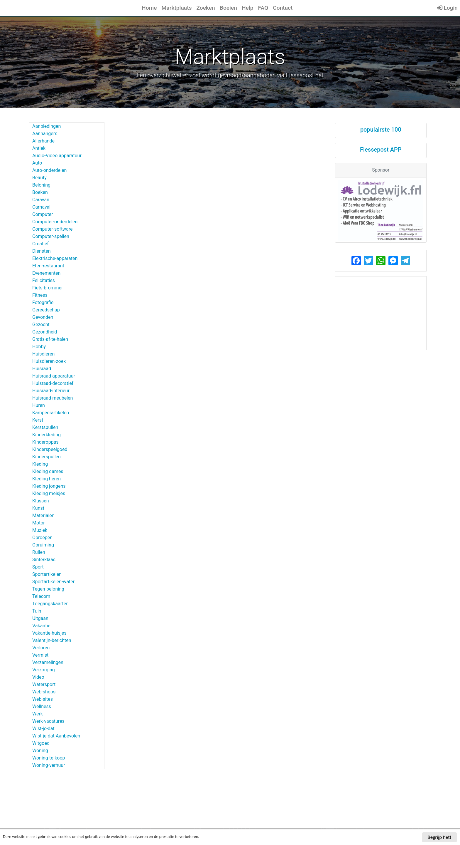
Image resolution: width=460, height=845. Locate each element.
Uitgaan (40, 618)
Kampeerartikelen (50, 412)
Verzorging (43, 670)
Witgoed (41, 743)
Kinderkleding (46, 434)
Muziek (39, 530)
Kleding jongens (48, 486)
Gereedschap (46, 310)
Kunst (38, 508)
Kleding (40, 464)
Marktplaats (177, 7)
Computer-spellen (50, 236)
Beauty (39, 177)
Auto (37, 163)
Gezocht (41, 324)
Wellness (41, 706)
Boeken (40, 192)
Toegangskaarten (50, 603)
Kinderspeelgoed (49, 449)
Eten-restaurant (48, 266)
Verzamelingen (47, 662)
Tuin (36, 611)
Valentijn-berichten (51, 640)
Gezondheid (44, 332)
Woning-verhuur (48, 765)
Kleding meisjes (48, 493)
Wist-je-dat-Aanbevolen (56, 736)
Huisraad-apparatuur (53, 376)
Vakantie (41, 625)
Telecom (41, 596)
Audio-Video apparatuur (57, 155)
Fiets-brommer (47, 288)
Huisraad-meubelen (52, 398)
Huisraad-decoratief (52, 383)
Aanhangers (44, 133)
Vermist (40, 655)
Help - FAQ (255, 7)
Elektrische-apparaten (54, 258)
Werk (37, 714)
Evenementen (46, 273)
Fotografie (42, 302)
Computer (42, 214)
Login (447, 7)
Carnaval (41, 207)
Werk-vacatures (48, 721)
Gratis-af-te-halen (50, 339)
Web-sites (42, 699)
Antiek (38, 148)
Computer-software (52, 229)
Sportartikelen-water (53, 581)
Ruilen (38, 552)
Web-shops (43, 692)
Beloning (41, 185)
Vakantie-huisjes (49, 633)
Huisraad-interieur (51, 390)
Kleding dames (47, 471)
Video (38, 677)
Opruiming (43, 545)
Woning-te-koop (48, 758)
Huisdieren (43, 354)
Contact (282, 7)
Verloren (41, 647)
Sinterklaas (43, 559)
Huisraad (41, 368)
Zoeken (205, 7)
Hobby (39, 346)
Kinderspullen (46, 457)
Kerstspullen (45, 427)
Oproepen (42, 537)
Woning (40, 750)
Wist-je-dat (43, 728)
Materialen (43, 515)
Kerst (37, 420)
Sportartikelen (47, 574)
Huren (38, 405)
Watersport (43, 684)
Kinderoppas (45, 442)
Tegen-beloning (48, 589)
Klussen (40, 501)
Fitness (40, 295)
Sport (38, 567)
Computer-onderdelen (54, 221)
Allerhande (43, 141)
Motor (38, 523)
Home (149, 7)
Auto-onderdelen (49, 170)
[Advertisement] (381, 313)
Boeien (228, 7)
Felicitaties (43, 280)
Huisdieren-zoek (49, 361)
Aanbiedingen (46, 126)
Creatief (40, 244)
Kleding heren (46, 479)
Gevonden (42, 317)
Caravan (40, 199)
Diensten (41, 251)
